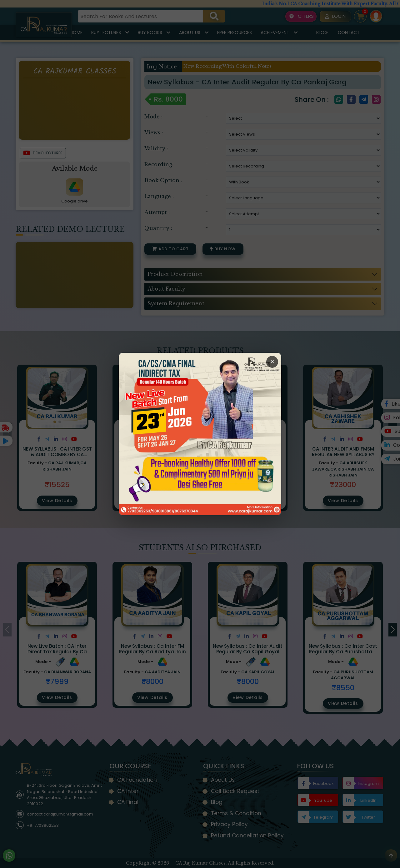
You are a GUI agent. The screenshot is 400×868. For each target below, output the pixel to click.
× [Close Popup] (272, 362)
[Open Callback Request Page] (200, 434)
